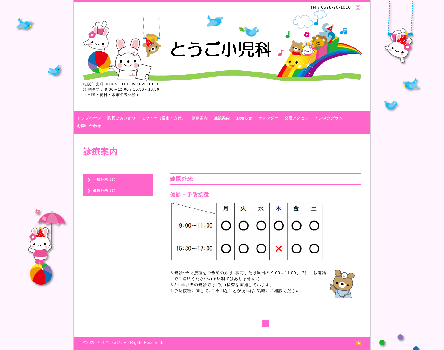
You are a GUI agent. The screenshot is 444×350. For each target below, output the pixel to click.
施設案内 (222, 118)
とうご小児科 (109, 342)
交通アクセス (297, 118)
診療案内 (200, 118)
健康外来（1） (105, 190)
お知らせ (244, 118)
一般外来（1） (105, 179)
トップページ (89, 118)
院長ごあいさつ (121, 118)
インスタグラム (329, 118)
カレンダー (268, 118)
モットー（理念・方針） (164, 118)
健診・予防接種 (189, 195)
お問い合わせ (89, 126)
